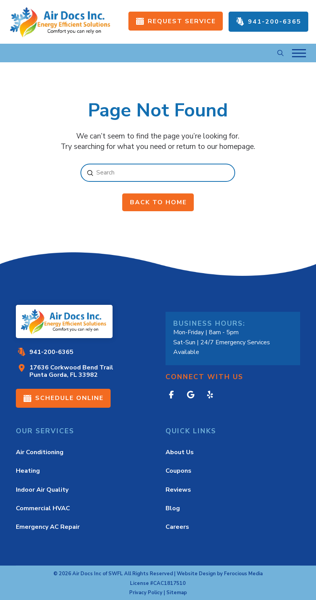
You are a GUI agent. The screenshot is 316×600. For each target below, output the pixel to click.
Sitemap (176, 592)
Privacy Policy (145, 592)
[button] (280, 53)
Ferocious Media (243, 573)
